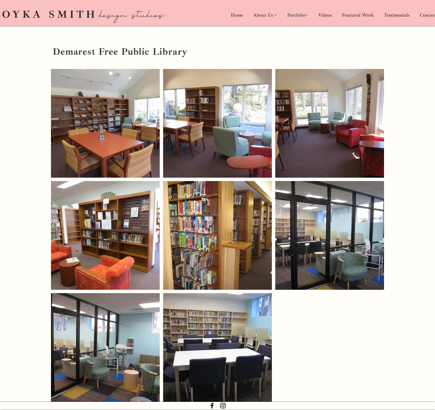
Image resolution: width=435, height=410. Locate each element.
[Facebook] (212, 405)
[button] (297, 15)
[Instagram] (223, 405)
